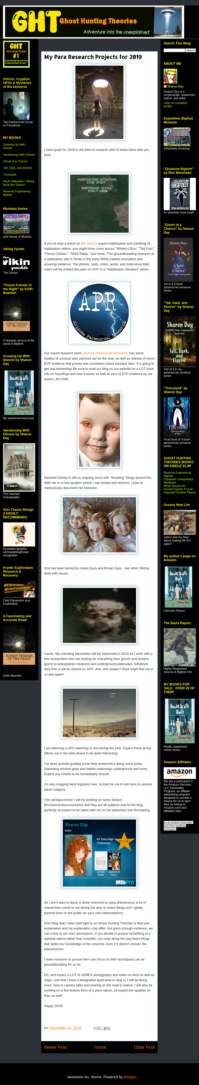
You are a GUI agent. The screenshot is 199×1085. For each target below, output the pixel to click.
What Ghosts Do (174, 485)
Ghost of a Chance (15, 161)
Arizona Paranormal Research (105, 353)
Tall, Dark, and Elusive (17, 167)
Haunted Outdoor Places (180, 492)
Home (100, 1047)
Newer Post (55, 1047)
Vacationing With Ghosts (19, 154)
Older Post (144, 1047)
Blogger (130, 1077)
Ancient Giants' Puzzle (178, 489)
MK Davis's (89, 243)
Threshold (9, 174)
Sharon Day (175, 86)
